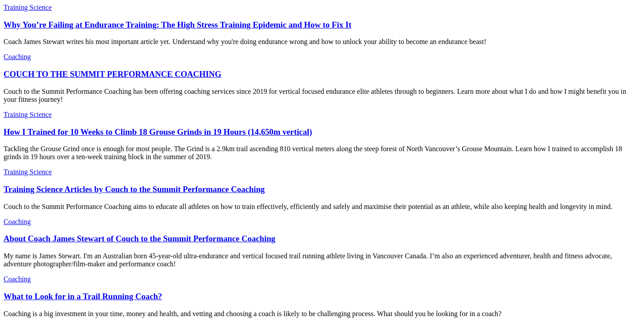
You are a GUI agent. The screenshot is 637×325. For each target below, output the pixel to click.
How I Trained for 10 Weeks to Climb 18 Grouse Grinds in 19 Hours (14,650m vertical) (158, 131)
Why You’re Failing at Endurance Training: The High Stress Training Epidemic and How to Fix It (177, 24)
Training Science (28, 7)
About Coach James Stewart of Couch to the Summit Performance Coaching (139, 238)
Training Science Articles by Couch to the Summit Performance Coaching (134, 189)
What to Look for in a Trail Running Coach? (83, 296)
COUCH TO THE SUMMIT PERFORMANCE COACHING (113, 74)
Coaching (17, 56)
